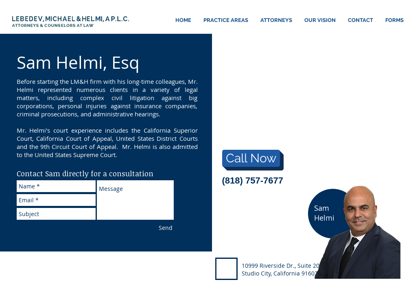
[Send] (166, 228)
